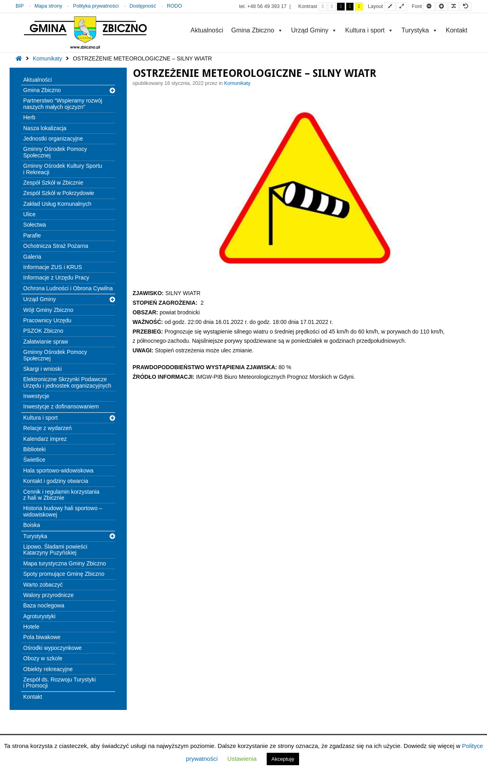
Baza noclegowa (43, 605)
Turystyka (419, 30)
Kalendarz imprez (45, 439)
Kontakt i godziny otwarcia (55, 481)
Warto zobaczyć (43, 584)
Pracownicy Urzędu (47, 320)
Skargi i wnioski (42, 369)
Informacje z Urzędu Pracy (56, 277)
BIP (20, 6)
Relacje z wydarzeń (47, 428)
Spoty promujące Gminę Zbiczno (63, 574)
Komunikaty (47, 58)
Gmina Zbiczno (257, 30)
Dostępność (143, 6)
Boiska (31, 525)
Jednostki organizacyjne (53, 138)
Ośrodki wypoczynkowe (52, 648)
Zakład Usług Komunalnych (57, 204)
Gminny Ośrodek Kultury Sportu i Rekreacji (62, 169)
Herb (29, 117)
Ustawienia (241, 758)
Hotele (31, 626)
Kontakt (456, 30)
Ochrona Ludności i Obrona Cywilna (68, 288)
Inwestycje (36, 396)
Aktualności (206, 30)
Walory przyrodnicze (48, 595)
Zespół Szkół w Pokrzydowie (58, 193)
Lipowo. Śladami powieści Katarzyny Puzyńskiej (55, 549)
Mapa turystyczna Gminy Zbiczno (64, 563)
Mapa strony (48, 6)
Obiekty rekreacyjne (48, 669)
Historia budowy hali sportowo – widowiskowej (62, 511)
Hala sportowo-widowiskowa (58, 470)
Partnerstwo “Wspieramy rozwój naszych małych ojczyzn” (62, 103)
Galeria (32, 256)
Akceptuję (282, 759)
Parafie (32, 235)
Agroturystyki (39, 616)
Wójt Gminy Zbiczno (48, 310)
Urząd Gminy (314, 30)
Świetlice (34, 459)
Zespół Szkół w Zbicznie (53, 182)
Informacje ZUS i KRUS (52, 267)
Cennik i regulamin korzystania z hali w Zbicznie (61, 495)
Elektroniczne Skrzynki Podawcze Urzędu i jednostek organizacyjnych (67, 382)
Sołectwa (34, 224)
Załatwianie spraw (45, 341)
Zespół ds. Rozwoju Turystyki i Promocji (59, 682)
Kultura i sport (369, 30)
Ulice (29, 214)
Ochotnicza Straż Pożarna (55, 246)
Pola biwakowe (41, 637)
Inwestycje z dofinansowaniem (61, 406)
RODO (174, 6)
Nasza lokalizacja (44, 128)
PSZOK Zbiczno (43, 331)
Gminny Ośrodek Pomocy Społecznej (55, 152)
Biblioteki (34, 449)
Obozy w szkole (42, 658)
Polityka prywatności (96, 6)
